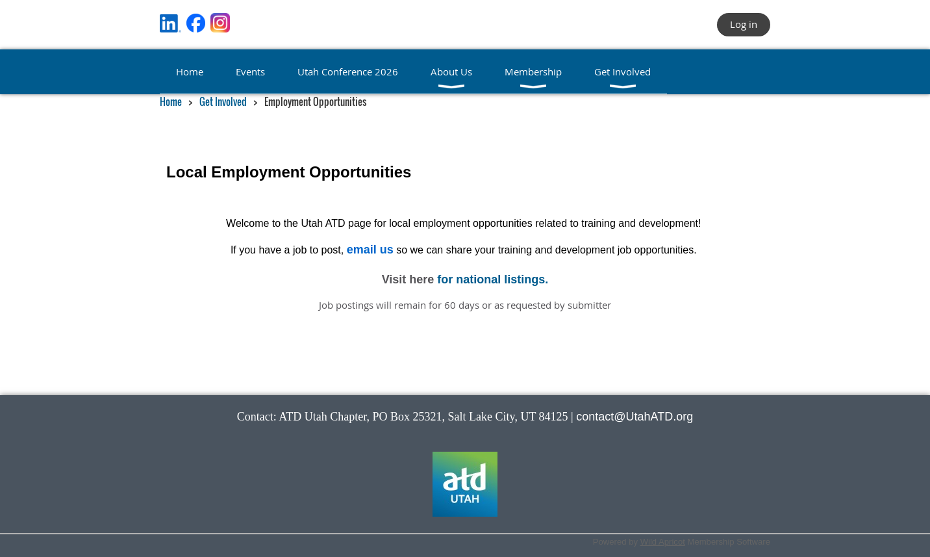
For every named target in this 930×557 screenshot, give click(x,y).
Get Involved (223, 101)
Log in (743, 24)
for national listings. (492, 279)
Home (171, 101)
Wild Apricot (662, 542)
